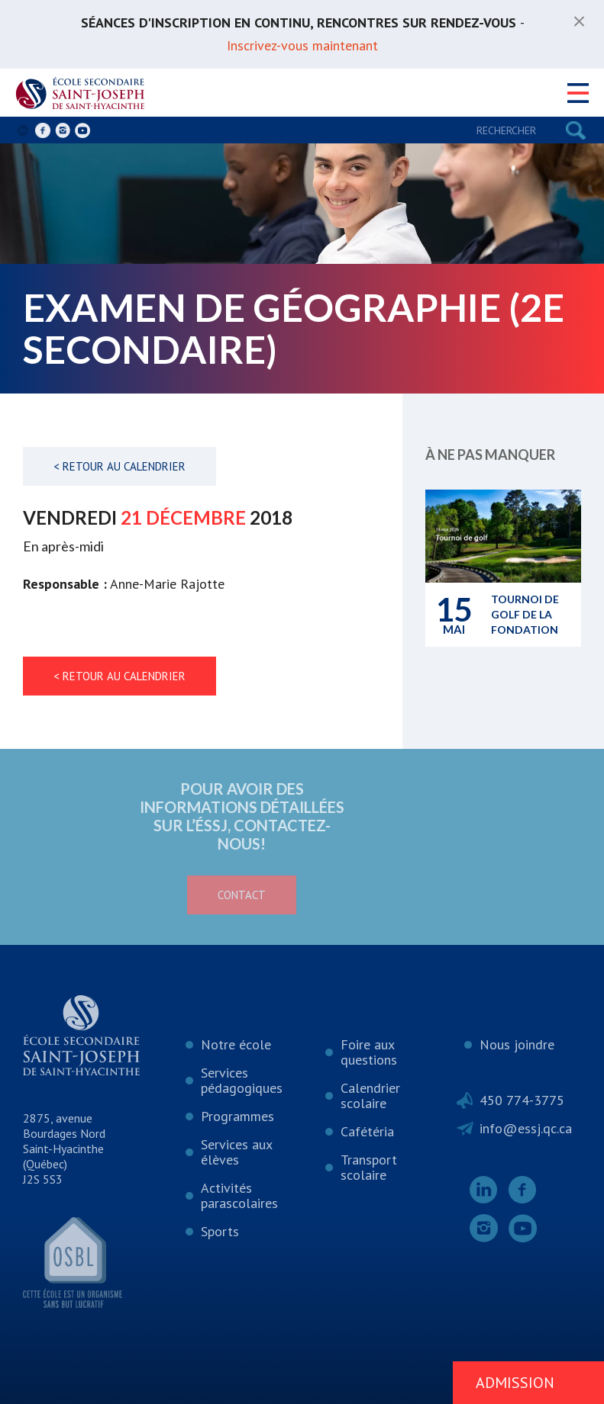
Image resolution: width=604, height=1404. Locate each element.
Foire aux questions (369, 1052)
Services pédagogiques (242, 1080)
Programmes (237, 1116)
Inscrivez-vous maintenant (302, 45)
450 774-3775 (522, 1100)
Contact (187, 895)
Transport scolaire (369, 1167)
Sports (220, 1231)
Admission (515, 1383)
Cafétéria (367, 1131)
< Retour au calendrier (119, 466)
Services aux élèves (237, 1152)
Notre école (236, 1044)
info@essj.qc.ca (526, 1128)
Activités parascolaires (239, 1195)
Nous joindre (517, 1044)
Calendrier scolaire (370, 1095)
